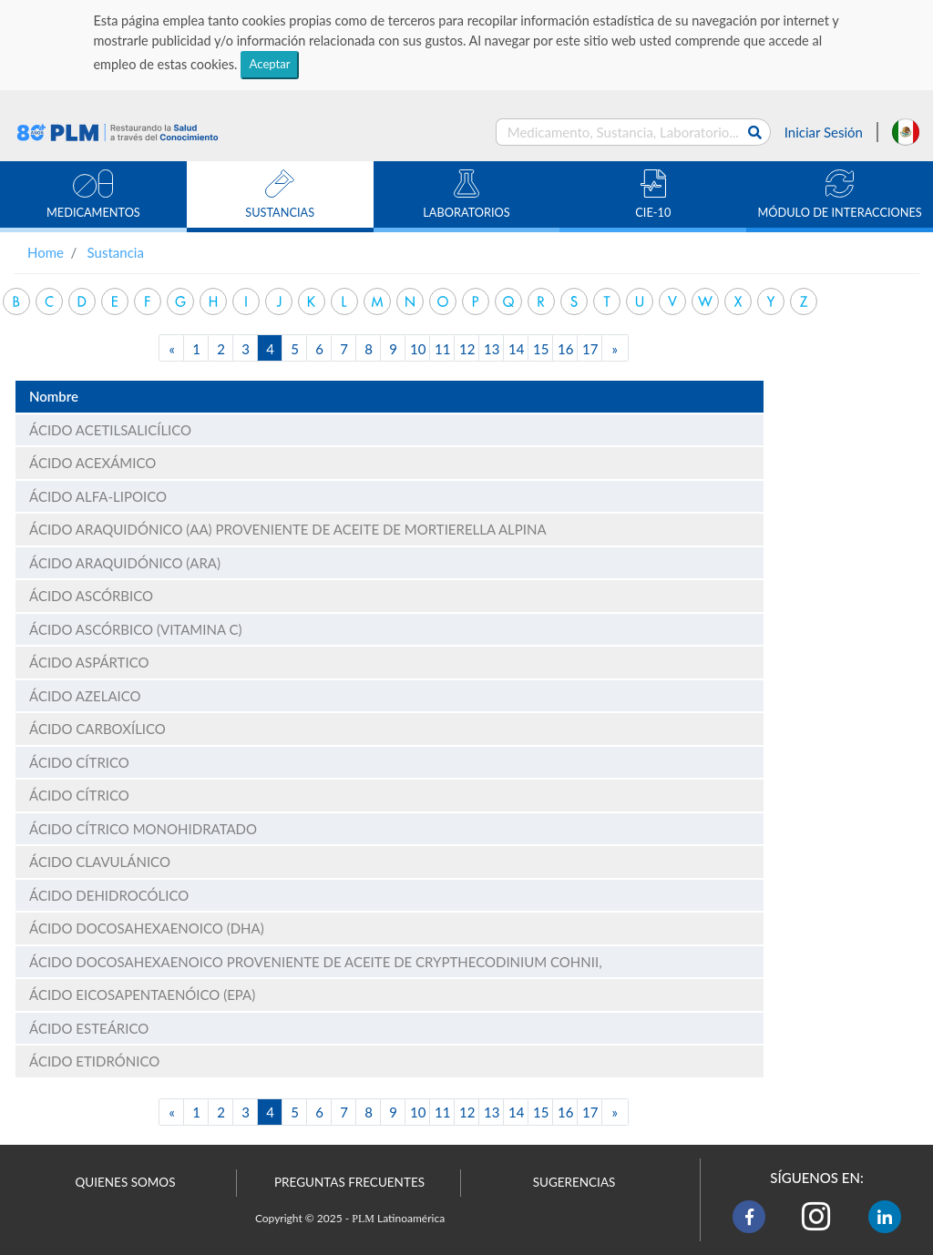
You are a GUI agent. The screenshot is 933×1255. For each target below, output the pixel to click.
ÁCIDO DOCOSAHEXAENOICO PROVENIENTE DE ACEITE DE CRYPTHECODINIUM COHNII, (315, 962)
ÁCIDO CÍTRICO (79, 762)
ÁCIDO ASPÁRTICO (89, 662)
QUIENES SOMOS (126, 1182)
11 (442, 349)
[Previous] (172, 348)
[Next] (615, 348)
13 (491, 349)
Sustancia (115, 252)
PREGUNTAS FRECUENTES (349, 1182)
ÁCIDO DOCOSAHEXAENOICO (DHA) (146, 928)
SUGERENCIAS (574, 1182)
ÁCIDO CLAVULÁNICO (99, 861)
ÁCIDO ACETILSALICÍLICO (110, 430)
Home (45, 252)
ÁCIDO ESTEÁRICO (89, 1028)
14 (516, 349)
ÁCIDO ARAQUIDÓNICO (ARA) (124, 563)
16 (565, 349)
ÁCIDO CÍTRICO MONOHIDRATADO (143, 829)
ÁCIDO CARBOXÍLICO (97, 728)
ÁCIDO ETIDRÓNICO (94, 1061)
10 (417, 349)
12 (467, 349)
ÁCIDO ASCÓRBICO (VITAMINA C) (135, 629)
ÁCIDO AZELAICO (85, 696)
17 (590, 349)
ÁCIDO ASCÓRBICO (91, 595)
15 (541, 349)
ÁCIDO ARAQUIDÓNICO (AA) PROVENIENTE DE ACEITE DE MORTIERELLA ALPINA (288, 529)
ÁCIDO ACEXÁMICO (92, 462)
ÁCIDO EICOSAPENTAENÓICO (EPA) (142, 994)
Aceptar (270, 63)
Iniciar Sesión (823, 132)
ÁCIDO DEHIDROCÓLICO (109, 895)
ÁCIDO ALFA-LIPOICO (98, 496)
